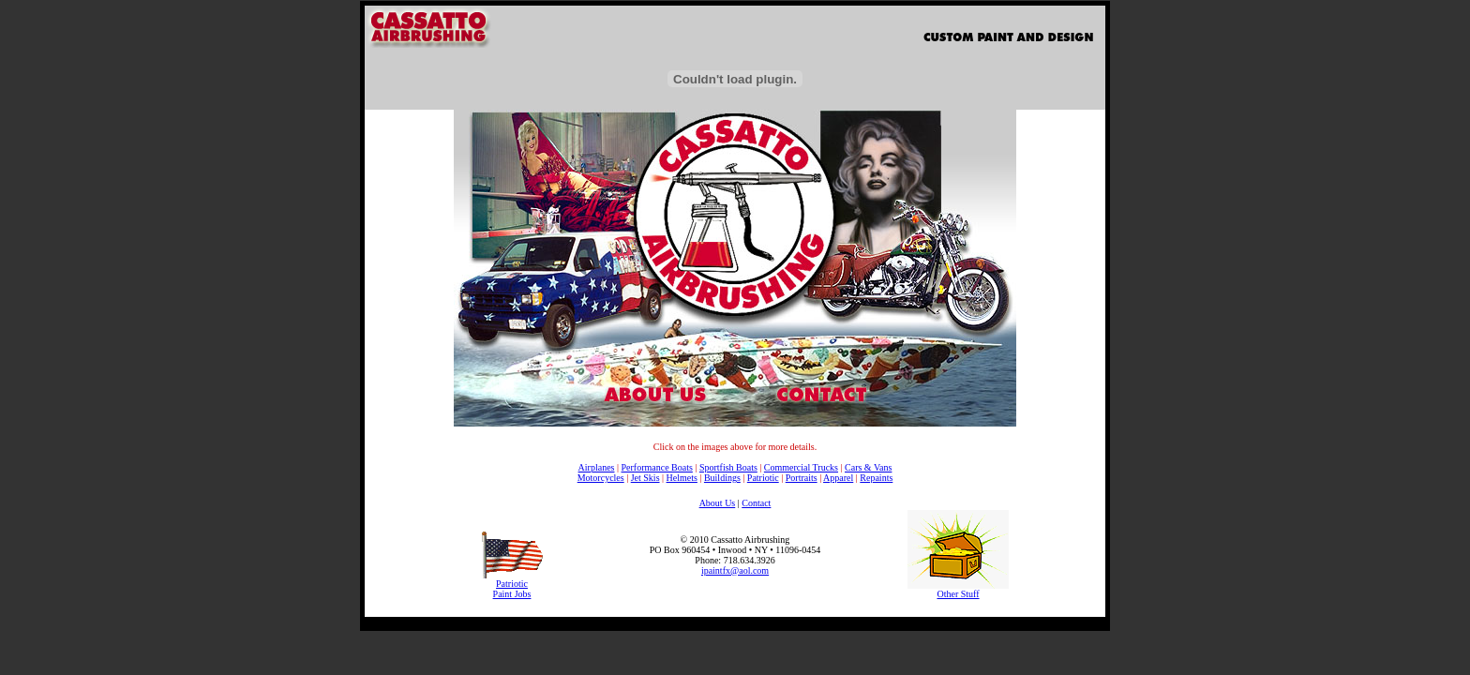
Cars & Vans (868, 467)
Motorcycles (601, 477)
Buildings (722, 477)
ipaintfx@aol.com (735, 570)
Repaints (876, 477)
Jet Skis (645, 477)
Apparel (838, 477)
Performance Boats (656, 467)
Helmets (682, 477)
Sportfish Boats (728, 467)
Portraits (802, 477)
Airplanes (596, 467)
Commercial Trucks (801, 467)
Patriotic (763, 477)
